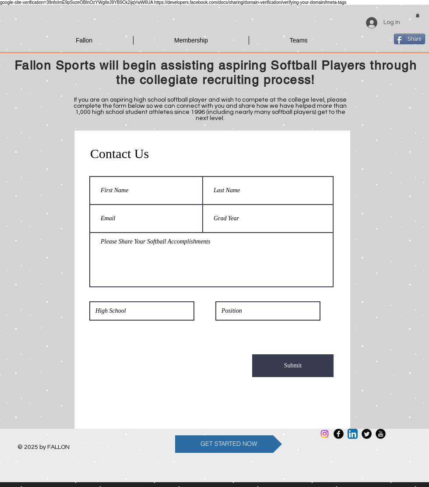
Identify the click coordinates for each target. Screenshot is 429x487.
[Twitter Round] (367, 434)
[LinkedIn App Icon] (353, 434)
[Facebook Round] (339, 434)
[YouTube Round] (381, 434)
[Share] (409, 39)
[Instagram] (325, 434)
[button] (417, 15)
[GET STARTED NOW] (228, 444)
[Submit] (293, 365)
